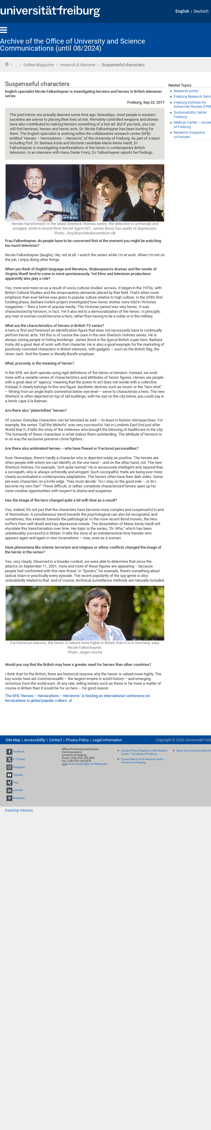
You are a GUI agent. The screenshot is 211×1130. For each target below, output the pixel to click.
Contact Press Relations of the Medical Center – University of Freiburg (144, 752)
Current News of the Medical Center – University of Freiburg (143, 761)
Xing (15, 782)
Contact (55, 740)
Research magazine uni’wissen (189, 134)
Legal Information (107, 740)
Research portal (186, 91)
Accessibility (34, 740)
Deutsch (201, 11)
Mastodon (19, 798)
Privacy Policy (77, 740)
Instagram (19, 767)
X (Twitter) (19, 759)
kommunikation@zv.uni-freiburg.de (86, 763)
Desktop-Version (19, 810)
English (182, 11)
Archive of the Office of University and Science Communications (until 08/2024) (72, 44)
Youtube (18, 774)
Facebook (19, 751)
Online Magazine (39, 64)
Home (7, 64)
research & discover (78, 64)
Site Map (13, 740)
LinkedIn (18, 790)
